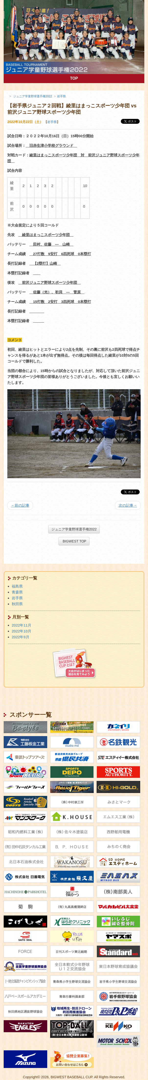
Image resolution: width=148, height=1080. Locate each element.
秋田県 (17, 604)
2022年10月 (21, 631)
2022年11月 (21, 625)
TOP (96, 77)
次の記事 (128, 505)
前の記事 (20, 505)
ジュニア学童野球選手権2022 (74, 529)
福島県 (17, 586)
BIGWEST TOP (74, 541)
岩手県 (52, 122)
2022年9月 (20, 637)
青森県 (17, 592)
